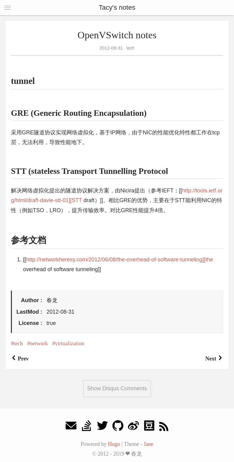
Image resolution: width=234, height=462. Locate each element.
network (39, 343)
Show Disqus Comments (117, 388)
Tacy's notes (117, 7)
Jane (148, 444)
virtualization (69, 343)
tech (129, 48)
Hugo (114, 444)
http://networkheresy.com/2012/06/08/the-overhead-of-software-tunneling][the (119, 260)
